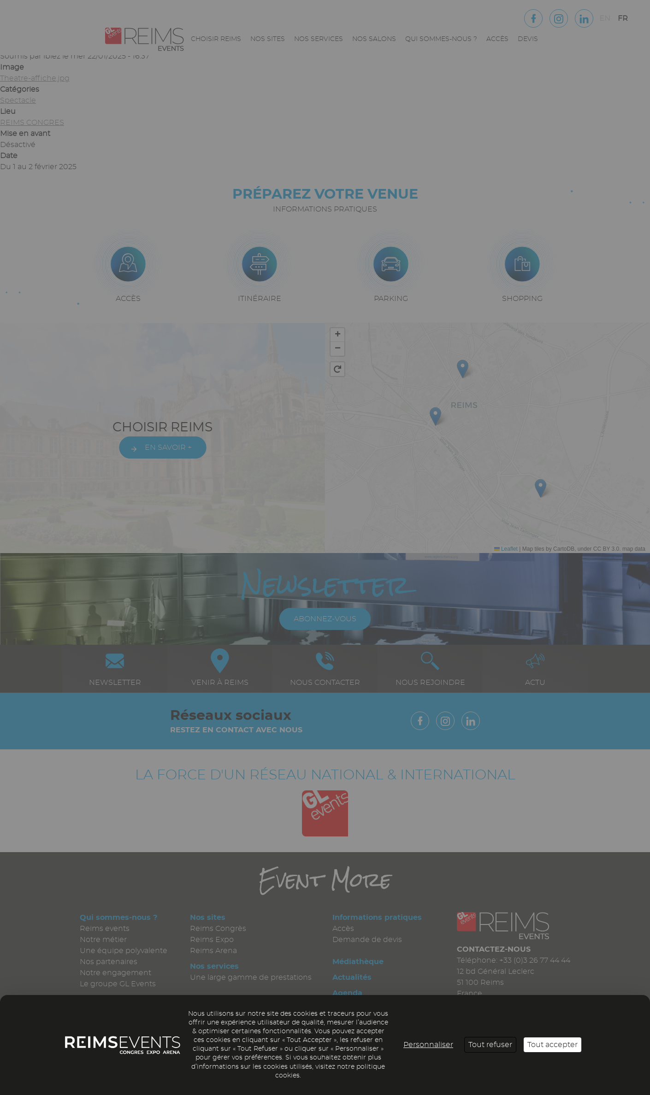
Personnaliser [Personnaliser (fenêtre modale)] (428, 1044)
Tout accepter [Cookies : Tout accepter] (552, 1044)
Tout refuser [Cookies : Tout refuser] (490, 1044)
